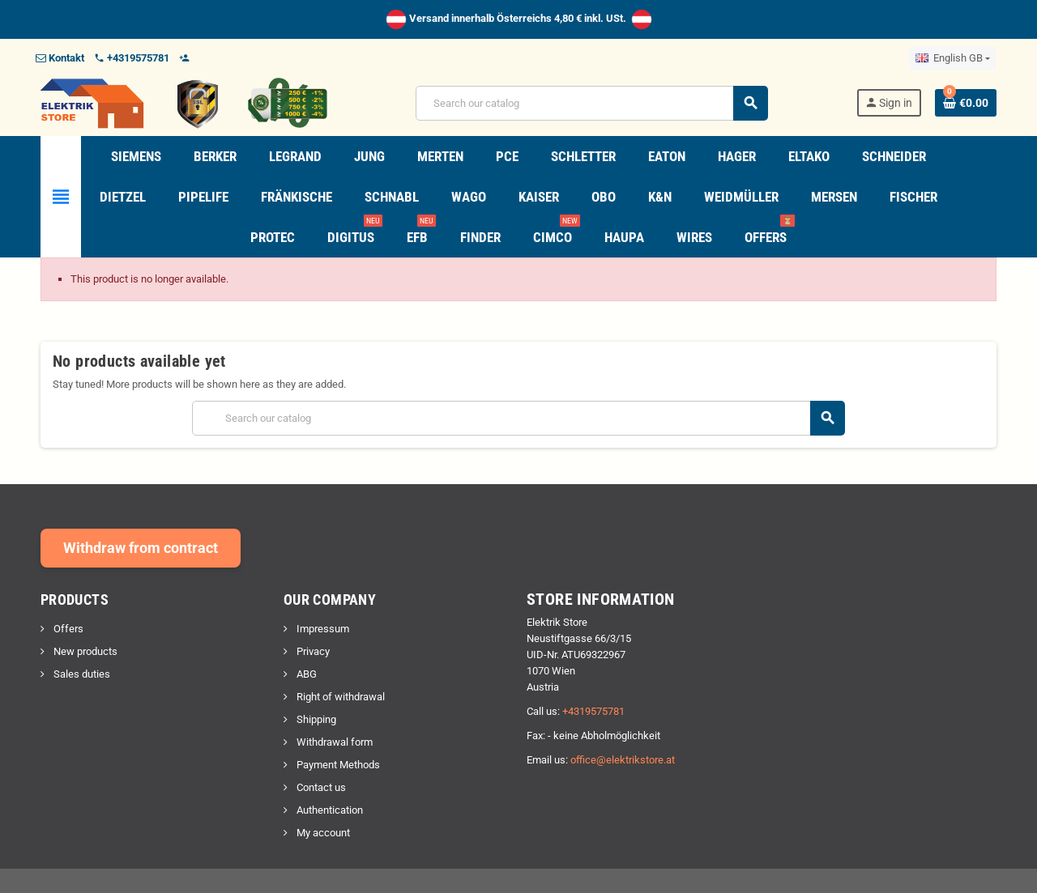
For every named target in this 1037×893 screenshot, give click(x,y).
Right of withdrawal (339, 697)
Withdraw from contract (140, 547)
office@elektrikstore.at (622, 760)
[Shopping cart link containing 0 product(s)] (965, 103)
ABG (305, 674)
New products (84, 651)
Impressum (321, 629)
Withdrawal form (333, 742)
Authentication (328, 810)
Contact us (320, 787)
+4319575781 (593, 711)
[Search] (591, 103)
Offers (67, 629)
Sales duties (80, 674)
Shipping (315, 719)
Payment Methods (337, 765)
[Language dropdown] (952, 58)
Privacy (312, 651)
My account (322, 833)
